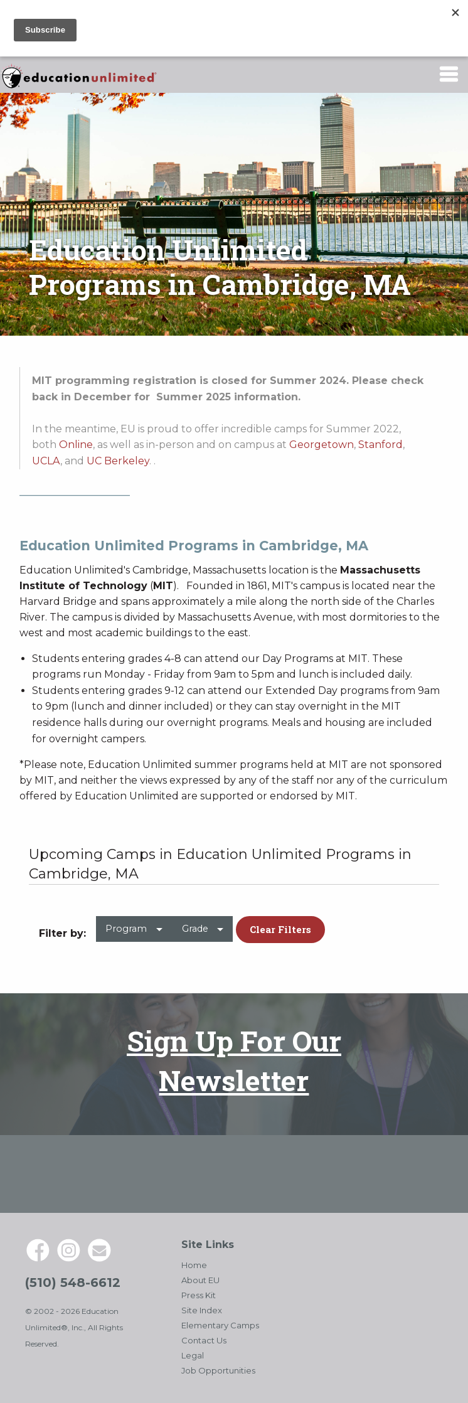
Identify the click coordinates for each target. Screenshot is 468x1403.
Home (194, 1265)
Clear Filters (280, 929)
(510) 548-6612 (72, 1282)
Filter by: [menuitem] (62, 933)
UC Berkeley (118, 461)
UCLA (46, 461)
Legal (192, 1355)
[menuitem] (134, 934)
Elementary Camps (220, 1325)
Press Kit (198, 1295)
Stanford (380, 445)
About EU (200, 1280)
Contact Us (203, 1340)
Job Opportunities (218, 1370)
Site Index (201, 1310)
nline (80, 445)
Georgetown (321, 445)
